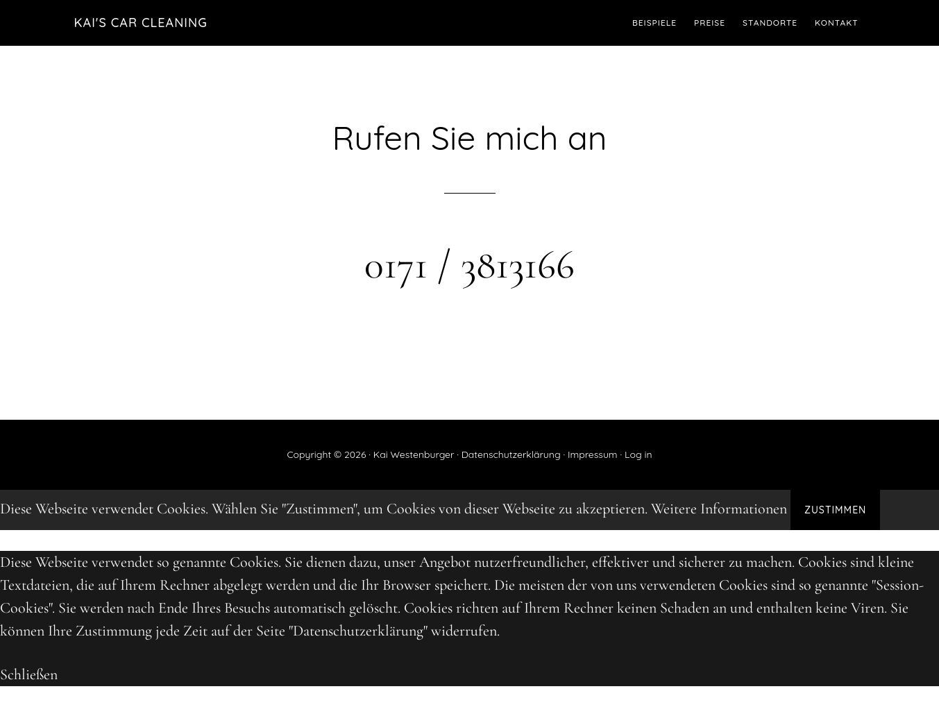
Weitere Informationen (719, 509)
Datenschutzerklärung (511, 454)
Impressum (593, 454)
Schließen (29, 674)
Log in (638, 454)
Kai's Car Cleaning (141, 23)
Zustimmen (835, 510)
